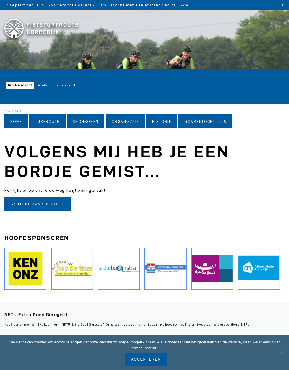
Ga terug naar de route (37, 204)
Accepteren (146, 359)
